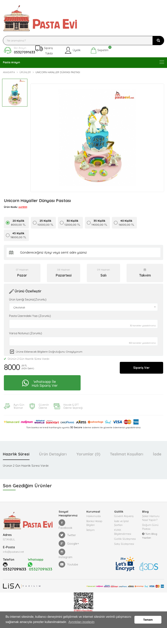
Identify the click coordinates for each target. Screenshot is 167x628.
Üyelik (72, 50)
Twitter (67, 533)
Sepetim (99, 50)
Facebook (65, 523)
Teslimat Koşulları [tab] (126, 452)
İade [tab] (157, 452)
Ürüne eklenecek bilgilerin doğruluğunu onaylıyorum (49, 350)
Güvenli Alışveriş (124, 514)
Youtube (68, 562)
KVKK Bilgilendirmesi (122, 530)
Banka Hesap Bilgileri (94, 521)
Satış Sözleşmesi (124, 542)
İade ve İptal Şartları (121, 521)
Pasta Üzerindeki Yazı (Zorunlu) (30, 314)
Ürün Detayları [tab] (53, 452)
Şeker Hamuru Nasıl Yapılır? (150, 516)
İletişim (90, 528)
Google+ (69, 542)
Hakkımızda (93, 514)
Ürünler (25, 72)
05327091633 (24, 52)
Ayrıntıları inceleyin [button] (81, 622)
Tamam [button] (148, 619)
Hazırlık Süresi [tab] (16, 452)
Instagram (65, 552)
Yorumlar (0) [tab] (88, 452)
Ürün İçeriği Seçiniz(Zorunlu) (27, 298)
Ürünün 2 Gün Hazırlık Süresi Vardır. (27, 357)
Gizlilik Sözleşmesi (125, 537)
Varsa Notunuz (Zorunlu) (25, 331)
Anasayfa (9, 72)
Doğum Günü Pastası (150, 525)
